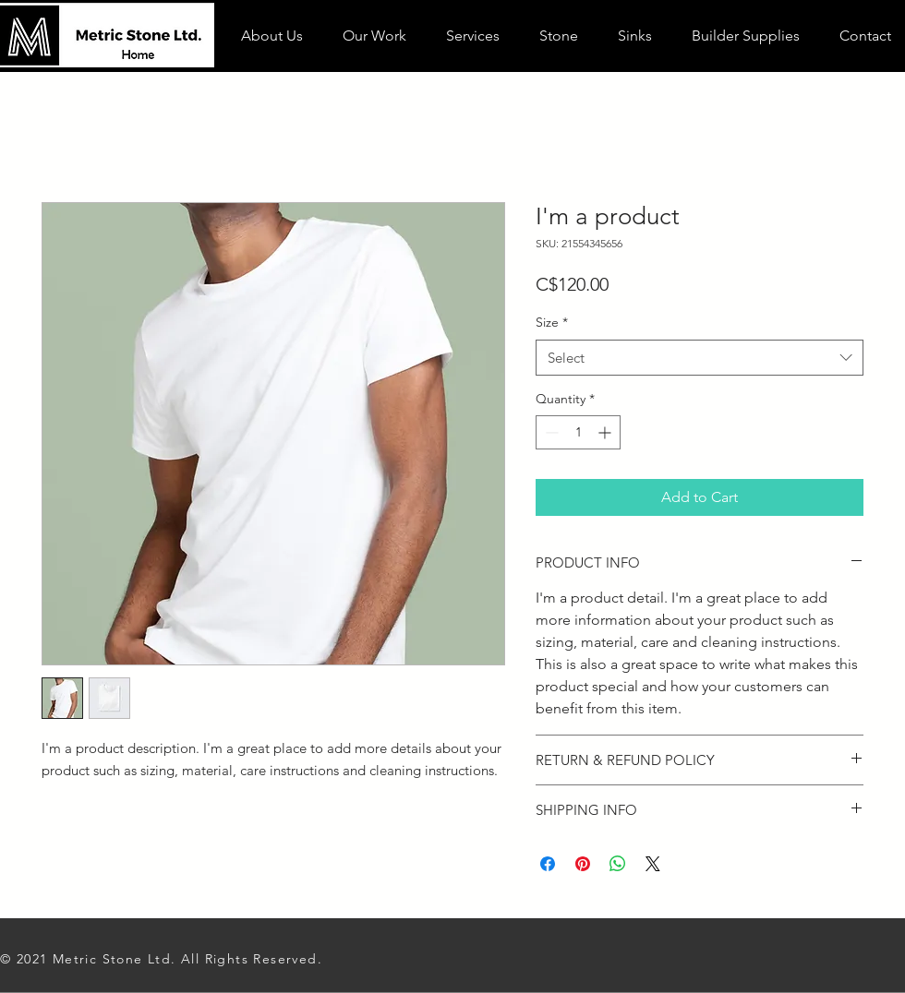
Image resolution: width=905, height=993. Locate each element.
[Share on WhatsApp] (618, 864)
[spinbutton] (578, 432)
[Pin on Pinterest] (583, 864)
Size (552, 322)
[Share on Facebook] (548, 864)
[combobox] (699, 358)
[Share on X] (653, 864)
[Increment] (606, 432)
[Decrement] (549, 432)
